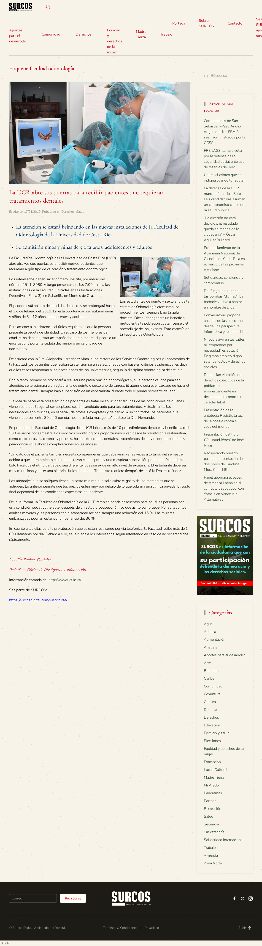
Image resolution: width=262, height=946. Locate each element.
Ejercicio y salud (217, 733)
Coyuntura (212, 694)
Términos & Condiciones (120, 928)
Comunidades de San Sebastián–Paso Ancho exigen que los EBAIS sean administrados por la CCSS (224, 131)
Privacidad (152, 928)
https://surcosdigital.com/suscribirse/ (38, 600)
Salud (80, 212)
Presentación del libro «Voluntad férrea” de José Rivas (224, 440)
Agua (208, 623)
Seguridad (212, 824)
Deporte (210, 709)
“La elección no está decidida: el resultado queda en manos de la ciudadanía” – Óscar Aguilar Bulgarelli (221, 229)
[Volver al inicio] (20, 7)
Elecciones (212, 740)
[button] (48, 7)
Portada (178, 23)
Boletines (211, 670)
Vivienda (211, 855)
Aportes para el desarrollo (225, 655)
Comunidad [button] (51, 34)
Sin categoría (214, 832)
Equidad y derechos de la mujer (114, 41)
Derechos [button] (84, 34)
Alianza (210, 631)
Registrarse (73, 898)
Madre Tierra (141, 34)
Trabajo (166, 34)
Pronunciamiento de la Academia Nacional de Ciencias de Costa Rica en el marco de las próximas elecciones (224, 258)
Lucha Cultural (215, 769)
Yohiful (60, 928)
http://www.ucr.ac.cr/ (65, 579)
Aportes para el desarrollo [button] (17, 36)
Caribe (209, 678)
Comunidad (213, 686)
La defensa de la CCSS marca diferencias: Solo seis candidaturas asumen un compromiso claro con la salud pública (224, 199)
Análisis (210, 647)
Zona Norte (213, 863)
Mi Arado (211, 785)
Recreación (212, 808)
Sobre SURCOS (206, 23)
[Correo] (33, 898)
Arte (207, 662)
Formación (212, 761)
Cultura (210, 701)
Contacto (235, 23)
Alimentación (214, 639)
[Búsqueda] (225, 76)
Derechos (68, 212)
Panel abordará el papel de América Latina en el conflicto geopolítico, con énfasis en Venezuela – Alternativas (224, 488)
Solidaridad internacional (224, 839)
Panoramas (213, 793)
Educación (212, 725)
